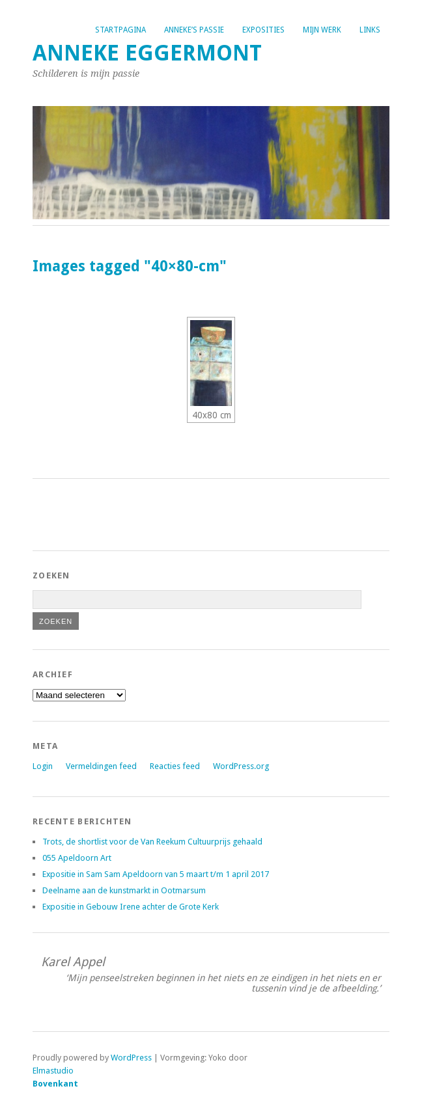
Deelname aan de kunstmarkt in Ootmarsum (124, 890)
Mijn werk (322, 29)
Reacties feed (175, 766)
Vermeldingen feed (101, 766)
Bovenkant (55, 1083)
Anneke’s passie (194, 29)
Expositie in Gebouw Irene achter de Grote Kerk (130, 907)
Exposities (263, 29)
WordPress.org (241, 766)
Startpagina (120, 29)
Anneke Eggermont (147, 53)
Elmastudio (53, 1070)
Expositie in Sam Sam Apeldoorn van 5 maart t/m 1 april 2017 (155, 874)
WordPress (131, 1057)
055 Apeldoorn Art (76, 858)
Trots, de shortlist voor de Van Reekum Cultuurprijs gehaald (152, 841)
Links (369, 29)
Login (43, 766)
